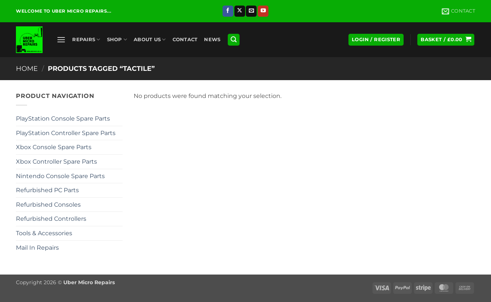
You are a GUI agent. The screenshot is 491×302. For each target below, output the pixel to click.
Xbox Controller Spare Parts (56, 161)
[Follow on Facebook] (228, 11)
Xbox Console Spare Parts (53, 147)
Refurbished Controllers (51, 218)
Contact (185, 39)
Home (27, 68)
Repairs (86, 39)
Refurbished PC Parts (47, 190)
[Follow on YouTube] (263, 11)
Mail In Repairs (37, 247)
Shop (117, 39)
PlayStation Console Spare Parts (63, 118)
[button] (61, 39)
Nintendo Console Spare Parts (60, 176)
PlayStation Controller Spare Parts (66, 133)
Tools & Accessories (44, 233)
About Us (150, 39)
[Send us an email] (251, 11)
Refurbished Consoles (48, 204)
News (212, 39)
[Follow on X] (239, 11)
